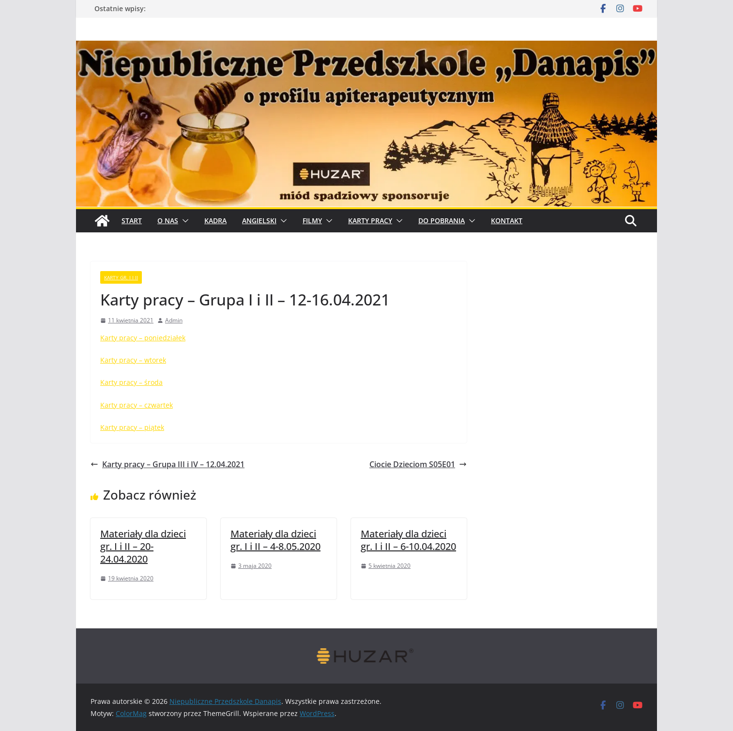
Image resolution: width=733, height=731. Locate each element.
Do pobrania (441, 220)
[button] (183, 221)
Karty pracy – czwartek (136, 405)
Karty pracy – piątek (132, 427)
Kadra (215, 220)
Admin (174, 320)
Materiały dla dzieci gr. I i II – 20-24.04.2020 (143, 546)
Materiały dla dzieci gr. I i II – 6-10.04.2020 (408, 540)
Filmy (312, 220)
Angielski (259, 220)
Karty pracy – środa (131, 382)
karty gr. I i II (121, 277)
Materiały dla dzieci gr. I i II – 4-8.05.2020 (275, 540)
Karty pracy (370, 220)
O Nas (167, 220)
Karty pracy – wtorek (133, 360)
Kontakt (506, 220)
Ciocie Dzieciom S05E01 (418, 464)
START (132, 220)
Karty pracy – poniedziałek (142, 337)
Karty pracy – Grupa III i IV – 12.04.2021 (167, 464)
